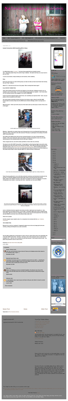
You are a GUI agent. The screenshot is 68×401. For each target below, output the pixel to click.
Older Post (44, 309)
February (55, 228)
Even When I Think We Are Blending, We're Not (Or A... (58, 193)
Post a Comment (8, 285)
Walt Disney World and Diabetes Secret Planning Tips (14, 41)
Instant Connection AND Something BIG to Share (58, 196)
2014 (53, 158)
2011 (53, 233)
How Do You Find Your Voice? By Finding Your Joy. (57, 100)
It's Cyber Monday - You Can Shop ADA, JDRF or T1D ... (59, 174)
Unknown (8, 278)
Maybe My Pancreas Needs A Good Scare (59, 168)
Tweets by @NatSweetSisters (56, 118)
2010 (53, 234)
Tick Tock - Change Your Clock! (59, 211)
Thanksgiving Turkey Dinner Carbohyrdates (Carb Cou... (58, 185)
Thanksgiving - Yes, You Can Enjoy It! (59, 187)
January (55, 230)
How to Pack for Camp (56, 129)
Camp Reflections (55, 125)
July (54, 219)
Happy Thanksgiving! (57, 182)
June (55, 221)
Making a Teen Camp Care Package (58, 123)
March (55, 227)
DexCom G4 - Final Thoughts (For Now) (59, 199)
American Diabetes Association (41, 324)
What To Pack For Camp (56, 130)
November (55, 166)
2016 (53, 155)
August (55, 217)
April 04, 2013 (9, 274)
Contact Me (62, 38)
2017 (53, 153)
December (55, 164)
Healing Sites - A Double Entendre (59, 170)
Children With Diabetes (40, 326)
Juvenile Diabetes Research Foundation (42, 323)
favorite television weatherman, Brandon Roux (23, 146)
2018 (53, 151)
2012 (53, 162)
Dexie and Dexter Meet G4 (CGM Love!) (59, 209)
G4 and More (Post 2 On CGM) (59, 207)
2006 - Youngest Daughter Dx (14, 38)
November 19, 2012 (10, 254)
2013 (53, 160)
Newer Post (6, 309)
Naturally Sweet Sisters (12, 242)
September (56, 216)
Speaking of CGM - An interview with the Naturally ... (59, 205)
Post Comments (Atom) (14, 311)
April (55, 225)
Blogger (38, 392)
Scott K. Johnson (10, 249)
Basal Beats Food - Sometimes (59, 172)
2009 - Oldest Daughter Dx (27, 38)
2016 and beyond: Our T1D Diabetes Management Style (46, 38)
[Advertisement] (25, 298)
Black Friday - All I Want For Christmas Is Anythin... (58, 180)
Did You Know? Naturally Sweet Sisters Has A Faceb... (59, 190)
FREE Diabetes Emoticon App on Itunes (36, 41)
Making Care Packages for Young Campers (57, 127)
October (55, 214)
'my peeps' (15, 71)
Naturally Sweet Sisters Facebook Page (43, 321)
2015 (53, 157)
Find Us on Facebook (55, 114)
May (54, 223)
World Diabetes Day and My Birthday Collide (58, 202)
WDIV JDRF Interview (39, 327)
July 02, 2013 (9, 283)
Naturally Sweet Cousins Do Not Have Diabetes (59, 177)
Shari (7, 268)
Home (4, 38)
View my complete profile (39, 338)
